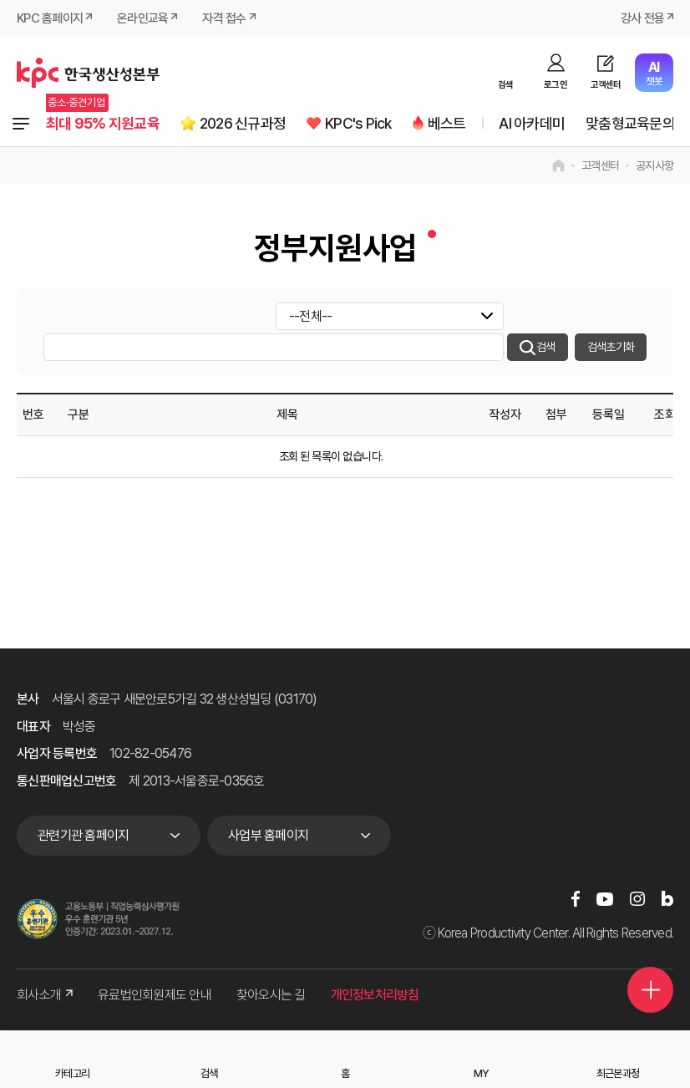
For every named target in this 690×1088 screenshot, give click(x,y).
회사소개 (45, 995)
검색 (506, 84)
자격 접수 (224, 18)
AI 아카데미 (532, 123)
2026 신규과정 (243, 123)
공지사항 (654, 165)
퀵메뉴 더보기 (650, 989)
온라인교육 (142, 18)
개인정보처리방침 (375, 995)
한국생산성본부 (88, 73)
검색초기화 (610, 346)
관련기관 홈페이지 (83, 835)
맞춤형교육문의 (630, 123)
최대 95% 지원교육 (103, 123)
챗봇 (653, 73)
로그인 (555, 84)
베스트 (447, 123)
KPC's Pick (358, 123)
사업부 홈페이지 (268, 835)
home (558, 165)
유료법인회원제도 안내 (154, 995)
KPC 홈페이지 (50, 18)
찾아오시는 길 (271, 995)
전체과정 (21, 123)
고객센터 (606, 84)
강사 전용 (642, 18)
